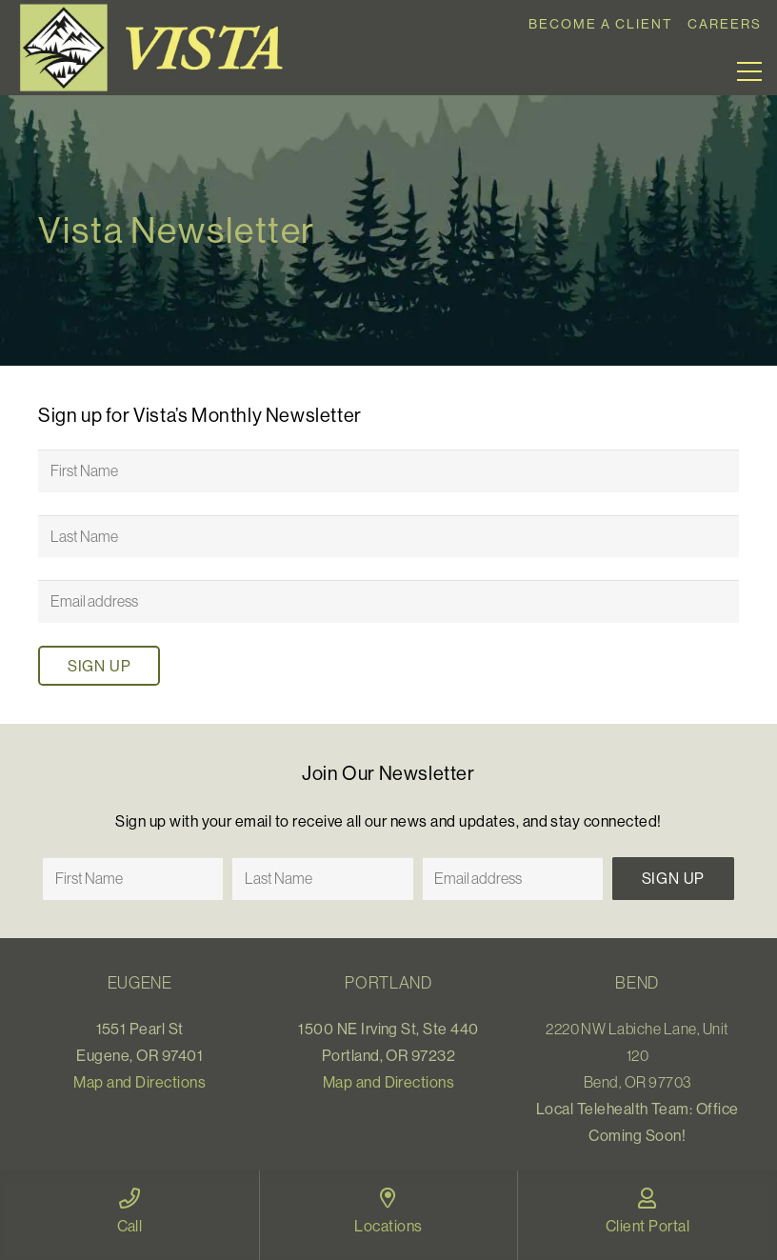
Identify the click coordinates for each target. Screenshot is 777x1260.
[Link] (158, 47)
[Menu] (749, 71)
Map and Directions (139, 1081)
